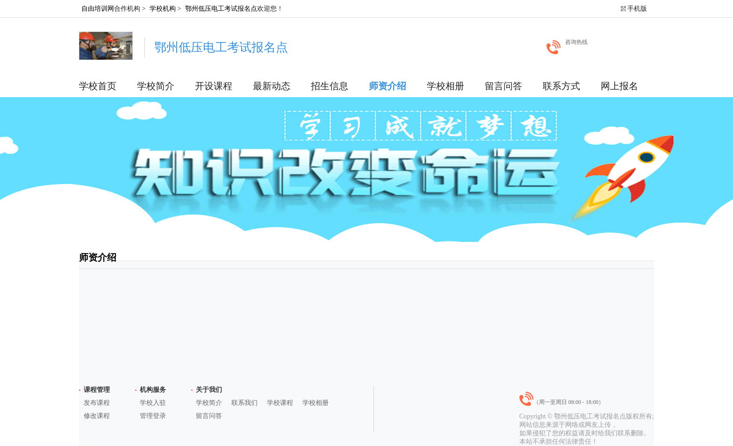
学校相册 (445, 86)
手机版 (637, 8)
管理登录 (153, 415)
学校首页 (97, 86)
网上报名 (619, 86)
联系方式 (561, 86)
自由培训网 (97, 8)
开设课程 (213, 86)
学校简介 (155, 86)
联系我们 (244, 402)
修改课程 (97, 415)
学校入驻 (153, 402)
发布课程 (97, 402)
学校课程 (280, 402)
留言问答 (503, 86)
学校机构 (163, 8)
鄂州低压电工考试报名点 (221, 8)
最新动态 (271, 86)
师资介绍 (387, 86)
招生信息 (329, 86)
